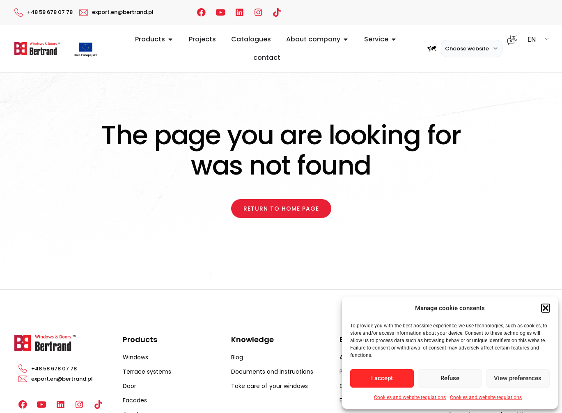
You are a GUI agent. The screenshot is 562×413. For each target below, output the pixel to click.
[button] (545, 308)
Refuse (449, 378)
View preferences (517, 378)
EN (532, 39)
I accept (382, 378)
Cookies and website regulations (410, 397)
